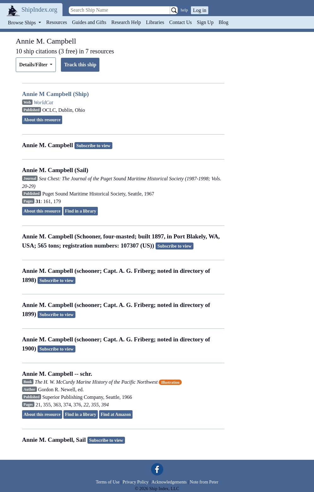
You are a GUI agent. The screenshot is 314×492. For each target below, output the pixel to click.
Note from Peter (204, 482)
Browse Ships (22, 22)
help (184, 10)
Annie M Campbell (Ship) (55, 94)
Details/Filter (34, 64)
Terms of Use (107, 482)
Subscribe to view (93, 145)
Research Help (126, 22)
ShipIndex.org (39, 9)
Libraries (155, 22)
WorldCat (43, 102)
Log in (199, 10)
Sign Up (205, 22)
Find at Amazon (116, 414)
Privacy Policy (135, 482)
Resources (56, 22)
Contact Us (180, 22)
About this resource (42, 119)
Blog (223, 22)
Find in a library (80, 211)
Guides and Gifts (89, 22)
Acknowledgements (169, 482)
